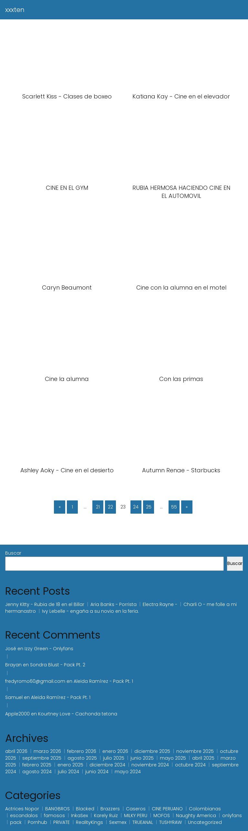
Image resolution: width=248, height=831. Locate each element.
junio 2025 (142, 758)
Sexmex (117, 822)
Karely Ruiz (106, 815)
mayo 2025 (173, 758)
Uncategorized (205, 822)
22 (110, 507)
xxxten (15, 9)
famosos (54, 815)
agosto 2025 (82, 758)
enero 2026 (115, 751)
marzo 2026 (47, 751)
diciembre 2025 (152, 751)
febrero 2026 (81, 751)
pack (16, 822)
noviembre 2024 (150, 765)
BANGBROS (57, 808)
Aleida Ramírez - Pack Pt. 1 (103, 681)
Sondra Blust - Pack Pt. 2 (57, 665)
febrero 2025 (36, 765)
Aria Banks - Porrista (113, 604)
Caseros (136, 808)
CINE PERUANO (167, 808)
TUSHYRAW (170, 822)
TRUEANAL (142, 822)
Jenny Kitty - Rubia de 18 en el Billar (44, 604)
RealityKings (89, 822)
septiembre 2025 (41, 758)
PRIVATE (61, 822)
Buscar (13, 553)
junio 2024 (96, 771)
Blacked (85, 808)
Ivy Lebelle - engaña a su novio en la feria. (90, 611)
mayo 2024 (128, 771)
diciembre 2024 (107, 765)
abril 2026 (16, 751)
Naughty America (196, 815)
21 (98, 507)
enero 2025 (70, 765)
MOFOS (161, 815)
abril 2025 (203, 758)
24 (136, 507)
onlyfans (232, 815)
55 (174, 507)
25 (148, 507)
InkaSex (79, 815)
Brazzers (110, 808)
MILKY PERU (135, 815)
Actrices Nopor (22, 808)
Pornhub (37, 822)
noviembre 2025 (195, 751)
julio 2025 (113, 758)
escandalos (24, 815)
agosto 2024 (37, 771)
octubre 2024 (190, 765)
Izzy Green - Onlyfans (50, 648)
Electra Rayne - (160, 604)
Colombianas (205, 808)
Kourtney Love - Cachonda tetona (77, 714)
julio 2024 (68, 771)
